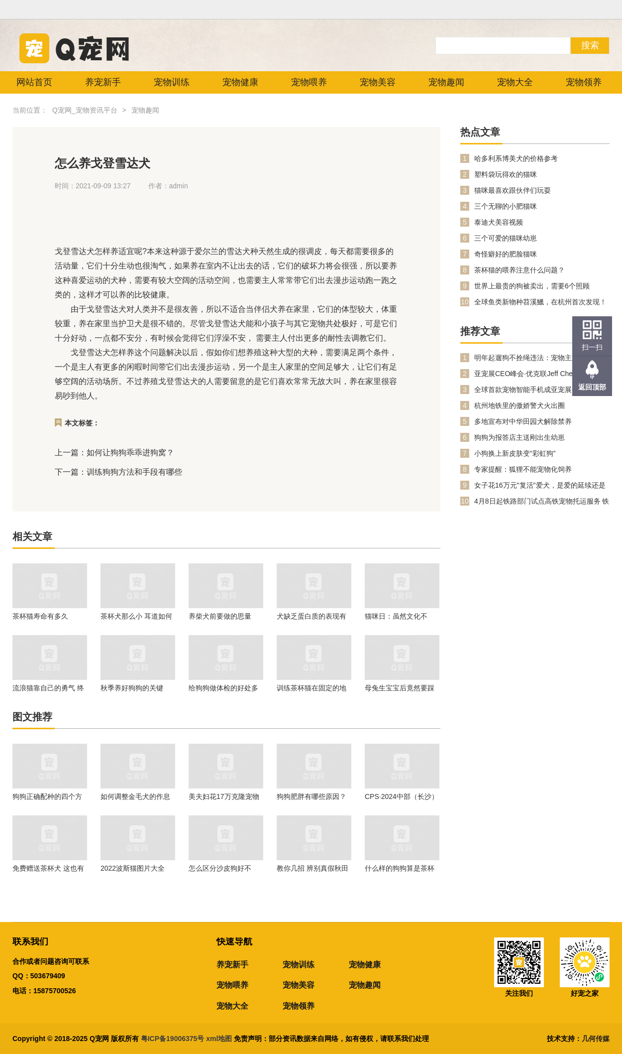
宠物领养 (584, 82)
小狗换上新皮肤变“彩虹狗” (514, 453)
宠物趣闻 (446, 82)
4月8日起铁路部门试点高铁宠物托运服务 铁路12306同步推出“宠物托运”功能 (541, 501)
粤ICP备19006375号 (173, 1039)
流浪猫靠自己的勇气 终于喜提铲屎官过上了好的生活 (48, 688)
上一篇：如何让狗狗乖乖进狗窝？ (114, 452)
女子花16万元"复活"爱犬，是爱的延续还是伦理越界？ (540, 485)
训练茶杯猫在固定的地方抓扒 (311, 688)
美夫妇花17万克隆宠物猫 (224, 796)
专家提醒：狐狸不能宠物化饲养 (523, 469)
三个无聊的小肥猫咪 (505, 206)
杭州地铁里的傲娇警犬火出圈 (519, 405)
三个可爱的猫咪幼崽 (505, 238)
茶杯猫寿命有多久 (40, 616)
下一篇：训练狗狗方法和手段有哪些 (118, 472)
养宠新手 (103, 82)
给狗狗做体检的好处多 (223, 688)
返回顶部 (592, 387)
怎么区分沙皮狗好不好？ (220, 868)
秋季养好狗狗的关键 (132, 688)
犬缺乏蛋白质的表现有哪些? (311, 616)
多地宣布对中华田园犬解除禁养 (523, 421)
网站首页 (34, 82)
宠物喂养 (309, 82)
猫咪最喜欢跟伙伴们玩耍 (512, 190)
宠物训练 (172, 82)
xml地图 (220, 1039)
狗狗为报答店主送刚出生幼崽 (519, 437)
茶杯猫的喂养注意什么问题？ (519, 270)
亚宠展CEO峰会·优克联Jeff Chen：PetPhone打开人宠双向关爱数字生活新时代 (542, 374)
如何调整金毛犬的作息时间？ (135, 796)
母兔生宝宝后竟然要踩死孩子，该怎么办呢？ (399, 688)
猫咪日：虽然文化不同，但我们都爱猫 (396, 616)
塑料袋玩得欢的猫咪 (505, 174)
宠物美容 (378, 82)
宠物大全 (515, 82)
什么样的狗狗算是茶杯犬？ (399, 868)
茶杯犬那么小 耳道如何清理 (136, 616)
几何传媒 (596, 1039)
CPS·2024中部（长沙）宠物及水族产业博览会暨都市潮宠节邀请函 (401, 796)
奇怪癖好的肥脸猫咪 (505, 254)
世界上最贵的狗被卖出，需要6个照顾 (532, 286)
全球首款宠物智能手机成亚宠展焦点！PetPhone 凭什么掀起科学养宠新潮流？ (535, 390)
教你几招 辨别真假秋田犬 (312, 868)
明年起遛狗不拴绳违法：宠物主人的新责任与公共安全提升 (540, 358)
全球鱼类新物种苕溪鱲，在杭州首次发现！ (540, 302)
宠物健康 (240, 82)
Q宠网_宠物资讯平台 (84, 110)
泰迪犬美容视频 (498, 222)
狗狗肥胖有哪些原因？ (311, 796)
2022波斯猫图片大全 (133, 868)
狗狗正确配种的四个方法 (47, 796)
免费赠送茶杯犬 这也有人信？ (48, 868)
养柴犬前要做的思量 (220, 616)
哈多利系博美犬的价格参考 (516, 158)
